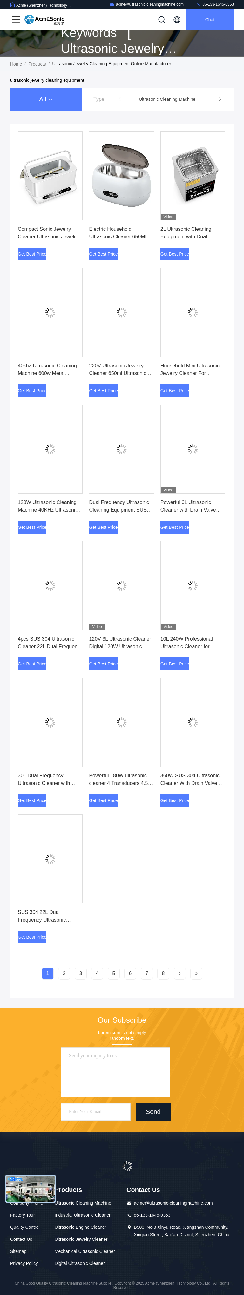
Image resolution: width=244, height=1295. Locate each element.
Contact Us (21, 1239)
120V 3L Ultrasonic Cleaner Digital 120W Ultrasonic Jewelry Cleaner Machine (120, 646)
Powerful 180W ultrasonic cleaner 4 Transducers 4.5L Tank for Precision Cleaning (120, 783)
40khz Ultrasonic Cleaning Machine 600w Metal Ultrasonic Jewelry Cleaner (48, 373)
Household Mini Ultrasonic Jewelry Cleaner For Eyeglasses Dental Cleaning (192, 373)
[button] (119, 99)
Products (37, 64)
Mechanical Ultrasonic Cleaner (85, 1251)
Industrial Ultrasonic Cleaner (83, 1215)
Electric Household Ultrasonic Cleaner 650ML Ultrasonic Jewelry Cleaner (119, 236)
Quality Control (25, 1227)
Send (153, 1111)
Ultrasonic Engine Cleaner (80, 1227)
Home (16, 64)
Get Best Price (32, 253)
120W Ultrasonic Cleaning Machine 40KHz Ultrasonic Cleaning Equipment (48, 510)
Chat (210, 19)
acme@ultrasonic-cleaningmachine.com (147, 4)
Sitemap (18, 1251)
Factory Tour (22, 1215)
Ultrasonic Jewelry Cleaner (81, 1239)
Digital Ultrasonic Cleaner (80, 1263)
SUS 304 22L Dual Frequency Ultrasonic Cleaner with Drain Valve (45, 920)
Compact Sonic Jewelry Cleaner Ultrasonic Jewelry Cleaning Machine (48, 236)
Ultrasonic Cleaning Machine (83, 1203)
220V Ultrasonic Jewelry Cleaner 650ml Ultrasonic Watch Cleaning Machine (117, 373)
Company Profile (26, 1203)
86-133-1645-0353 (215, 4)
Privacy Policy (24, 1263)
